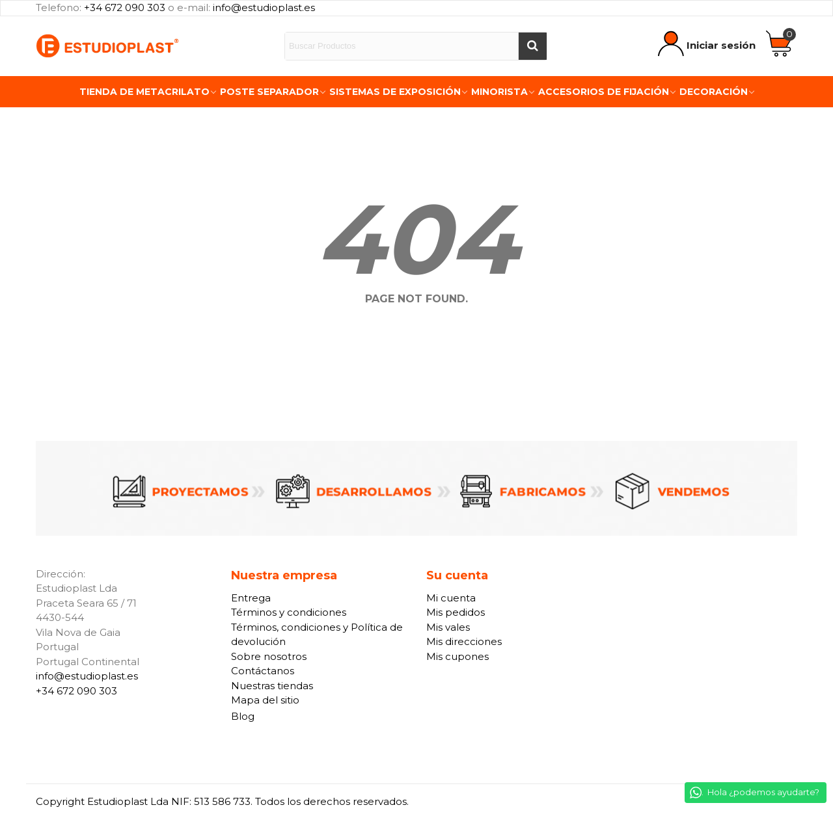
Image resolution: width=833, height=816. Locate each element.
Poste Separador (269, 92)
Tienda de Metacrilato (144, 92)
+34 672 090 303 (124, 7)
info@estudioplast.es (264, 7)
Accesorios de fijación (603, 92)
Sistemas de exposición (395, 92)
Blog (242, 716)
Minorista (499, 92)
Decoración (713, 92)
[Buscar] (532, 46)
